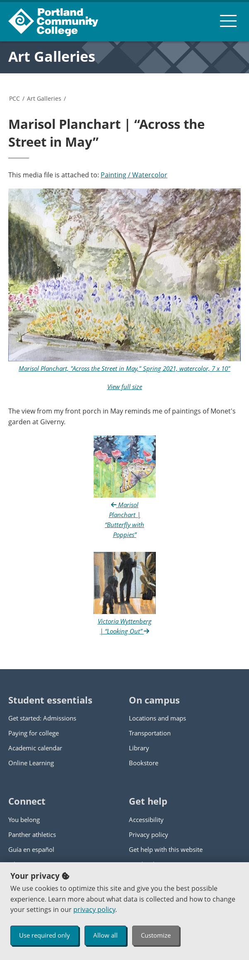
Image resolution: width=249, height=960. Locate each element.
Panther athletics (32, 834)
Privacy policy (148, 834)
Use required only (44, 935)
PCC (14, 98)
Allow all (105, 935)
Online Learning (31, 763)
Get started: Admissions (42, 718)
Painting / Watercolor (134, 174)
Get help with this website (166, 849)
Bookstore (143, 763)
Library (139, 748)
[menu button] (228, 21)
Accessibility (146, 819)
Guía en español (31, 849)
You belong (24, 819)
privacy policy (94, 909)
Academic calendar (35, 748)
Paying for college (33, 733)
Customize (156, 935)
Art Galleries (51, 56)
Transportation (150, 733)
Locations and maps (157, 718)
